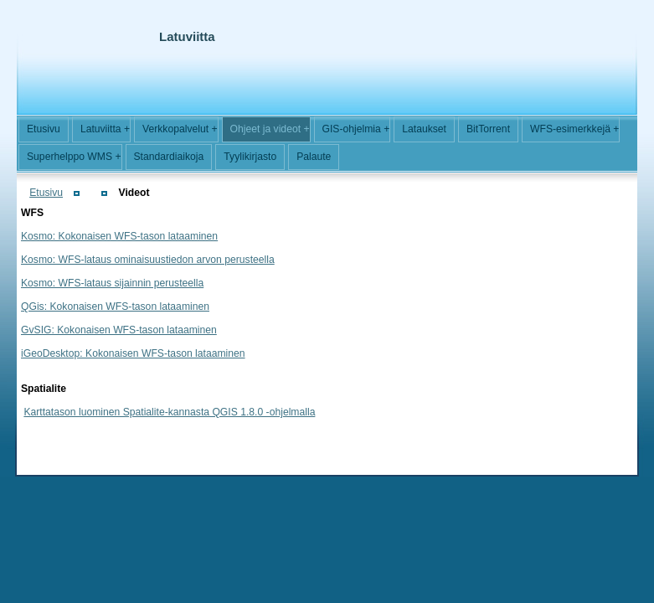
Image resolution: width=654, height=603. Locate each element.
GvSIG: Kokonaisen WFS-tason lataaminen (119, 330)
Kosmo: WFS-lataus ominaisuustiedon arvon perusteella (148, 259)
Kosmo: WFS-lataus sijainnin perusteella (112, 283)
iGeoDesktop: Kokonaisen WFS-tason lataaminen (133, 353)
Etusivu (46, 192)
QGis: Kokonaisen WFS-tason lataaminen (115, 306)
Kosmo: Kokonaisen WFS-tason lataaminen (119, 236)
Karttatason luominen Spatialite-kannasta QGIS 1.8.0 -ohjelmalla (169, 412)
